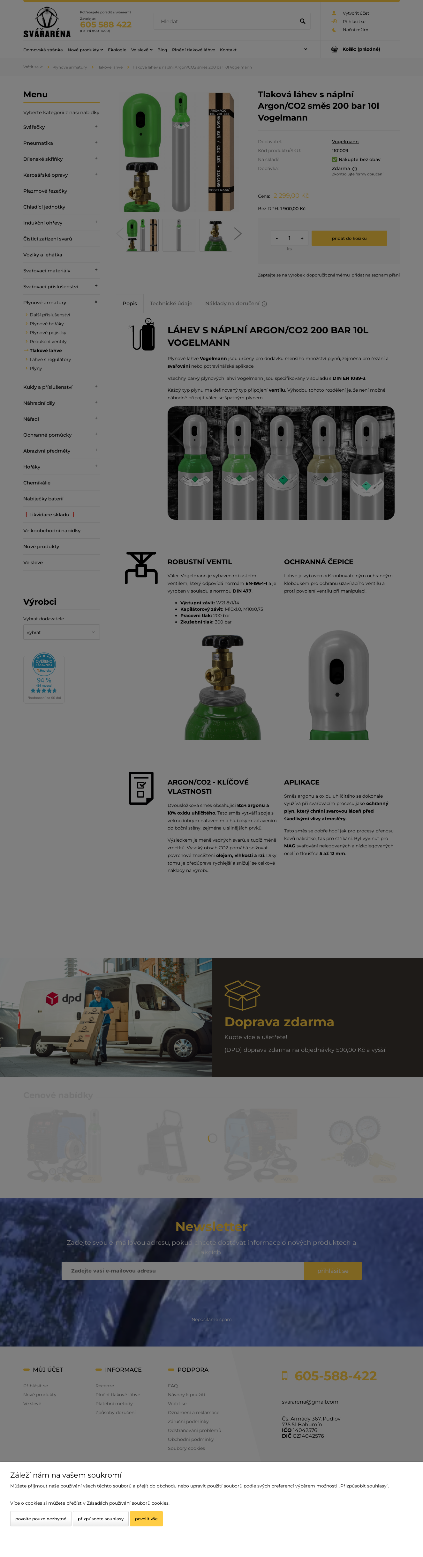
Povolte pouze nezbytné (40, 1518)
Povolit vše (146, 1518)
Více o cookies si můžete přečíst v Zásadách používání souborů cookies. (90, 1503)
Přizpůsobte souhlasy (101, 1518)
